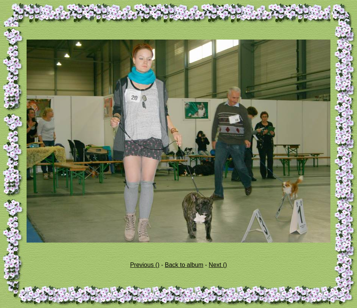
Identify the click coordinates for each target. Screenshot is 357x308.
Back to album (184, 265)
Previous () (144, 265)
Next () (218, 265)
